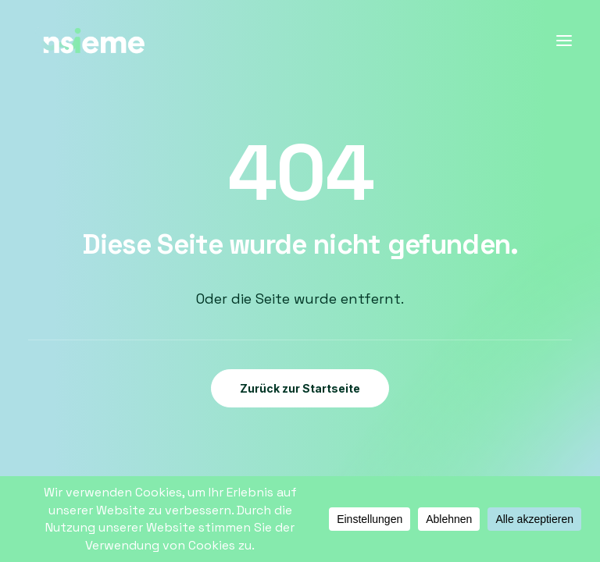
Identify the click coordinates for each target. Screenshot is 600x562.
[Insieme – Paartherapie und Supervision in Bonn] (90, 40)
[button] (564, 40)
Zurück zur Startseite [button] (300, 388)
